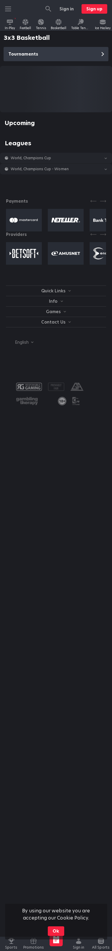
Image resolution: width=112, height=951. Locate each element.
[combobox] (19, 342)
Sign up (94, 9)
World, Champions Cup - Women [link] (40, 169)
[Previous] (93, 201)
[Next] (103, 201)
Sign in (66, 9)
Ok (56, 931)
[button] (56, 158)
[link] (10, 24)
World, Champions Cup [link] (31, 158)
